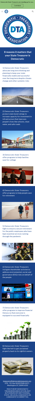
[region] (17, 4)
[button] (2, 11)
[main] (17, 55)
